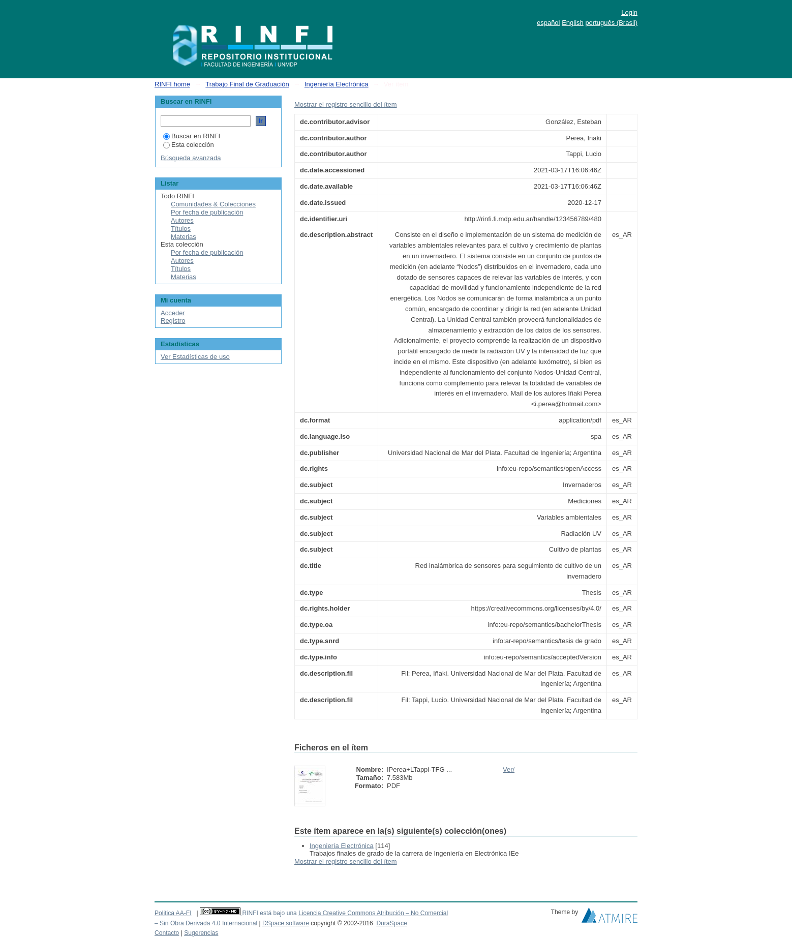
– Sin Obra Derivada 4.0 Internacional (206, 923)
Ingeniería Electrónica (336, 84)
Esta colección (188, 144)
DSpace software (285, 923)
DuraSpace (391, 923)
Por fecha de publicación (207, 212)
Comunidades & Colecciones (213, 204)
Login (629, 12)
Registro (173, 320)
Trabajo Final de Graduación (247, 84)
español (548, 22)
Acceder (173, 313)
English (573, 22)
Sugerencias (201, 932)
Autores (182, 220)
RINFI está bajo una (269, 913)
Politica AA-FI (173, 913)
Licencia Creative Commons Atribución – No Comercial (373, 913)
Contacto (167, 932)
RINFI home (172, 84)
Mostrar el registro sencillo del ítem (345, 104)
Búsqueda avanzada (191, 158)
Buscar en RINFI (191, 136)
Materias (183, 236)
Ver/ (508, 769)
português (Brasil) (611, 22)
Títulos (181, 228)
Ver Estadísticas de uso (195, 356)
